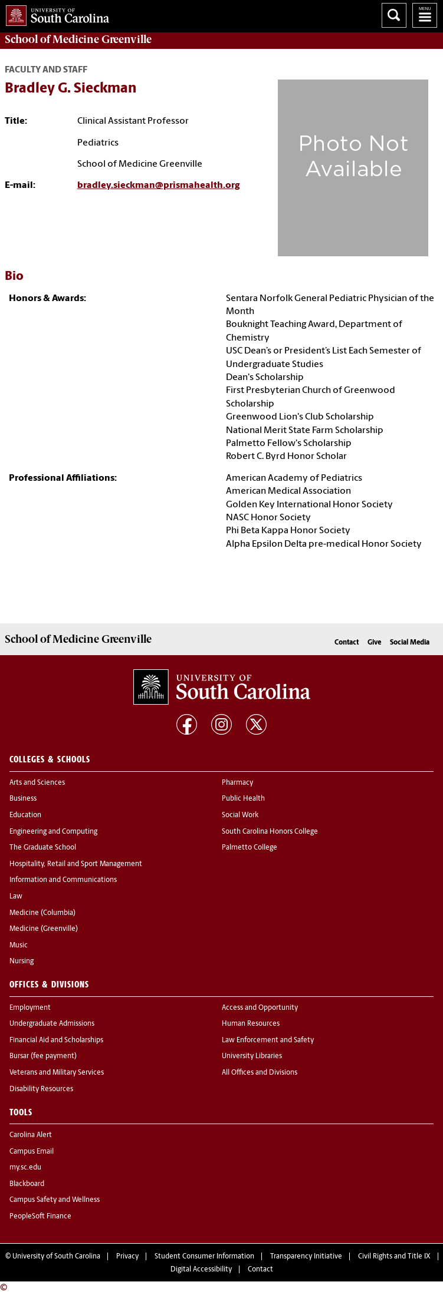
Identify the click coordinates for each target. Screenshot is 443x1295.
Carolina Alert (30, 1135)
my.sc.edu (25, 1167)
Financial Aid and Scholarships (56, 1040)
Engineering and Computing (53, 831)
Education (25, 815)
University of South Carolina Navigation (424, 15)
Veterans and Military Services (56, 1072)
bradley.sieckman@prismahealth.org (158, 185)
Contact (346, 642)
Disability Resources (41, 1089)
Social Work (240, 815)
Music (18, 945)
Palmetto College (249, 847)
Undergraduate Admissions (51, 1024)
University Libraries (252, 1056)
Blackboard (26, 1184)
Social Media (409, 642)
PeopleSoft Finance (40, 1216)
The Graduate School (42, 847)
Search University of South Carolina (394, 15)
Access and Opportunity (260, 1008)
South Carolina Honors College (270, 831)
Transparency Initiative (306, 1256)
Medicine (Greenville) (43, 929)
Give (374, 642)
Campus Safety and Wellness (54, 1200)
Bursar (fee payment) (43, 1056)
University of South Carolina (56, 1256)
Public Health (243, 798)
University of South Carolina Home (54, 13)
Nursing (21, 961)
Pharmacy (237, 783)
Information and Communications (63, 880)
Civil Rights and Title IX (394, 1256)
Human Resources (251, 1024)
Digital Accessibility (201, 1269)
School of (78, 39)
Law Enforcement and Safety (268, 1040)
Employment (30, 1008)
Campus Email (31, 1151)
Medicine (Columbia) (42, 913)
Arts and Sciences (37, 783)
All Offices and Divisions (259, 1072)
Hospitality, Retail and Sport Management (75, 864)
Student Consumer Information (204, 1256)
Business (23, 798)
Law (15, 896)
